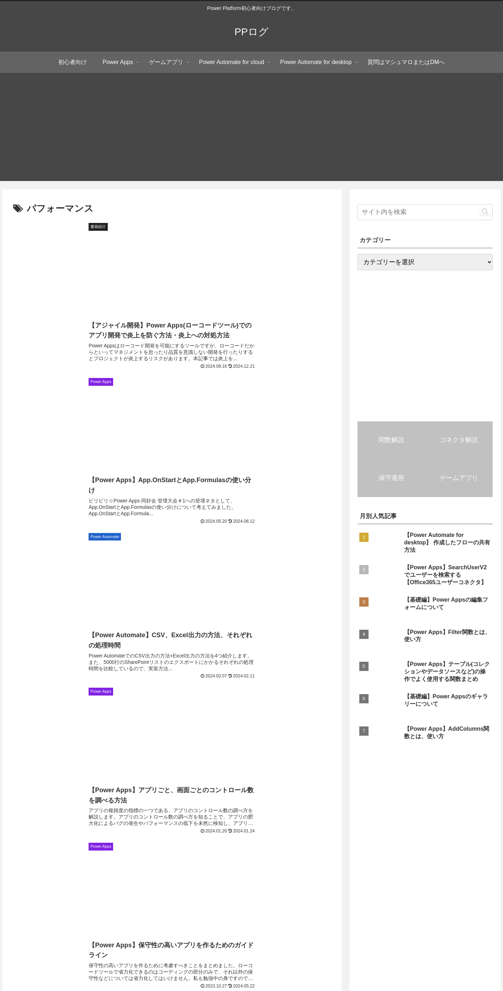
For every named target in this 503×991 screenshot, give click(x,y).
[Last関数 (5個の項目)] (317, 824)
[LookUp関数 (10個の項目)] (346, 800)
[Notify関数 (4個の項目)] (114, 836)
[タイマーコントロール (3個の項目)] (49, 860)
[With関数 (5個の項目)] (432, 824)
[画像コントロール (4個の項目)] (417, 836)
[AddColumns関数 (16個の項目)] (151, 800)
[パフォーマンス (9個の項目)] (429, 800)
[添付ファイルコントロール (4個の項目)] (356, 836)
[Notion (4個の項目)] (267, 836)
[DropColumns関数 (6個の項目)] (475, 812)
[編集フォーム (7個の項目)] (145, 812)
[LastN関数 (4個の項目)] (196, 836)
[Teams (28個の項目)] (62, 800)
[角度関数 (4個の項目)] (63, 848)
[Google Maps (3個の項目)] (218, 848)
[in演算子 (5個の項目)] (17, 836)
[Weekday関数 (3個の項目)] (385, 860)
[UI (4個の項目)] (84, 836)
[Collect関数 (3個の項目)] (212, 860)
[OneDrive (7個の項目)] (103, 812)
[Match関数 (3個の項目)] (465, 860)
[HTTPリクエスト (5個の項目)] (223, 824)
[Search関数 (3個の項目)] (482, 848)
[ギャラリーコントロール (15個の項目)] (214, 800)
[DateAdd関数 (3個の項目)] (345, 848)
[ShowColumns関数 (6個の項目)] (319, 812)
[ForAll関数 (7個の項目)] (20, 812)
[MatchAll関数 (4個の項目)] (155, 836)
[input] (425, 212)
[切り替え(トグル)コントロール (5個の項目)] (157, 824)
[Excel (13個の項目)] (307, 800)
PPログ (73, 891)
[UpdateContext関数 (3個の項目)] (298, 860)
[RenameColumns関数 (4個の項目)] (473, 836)
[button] (485, 211)
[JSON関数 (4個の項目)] (53, 836)
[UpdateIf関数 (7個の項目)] (192, 812)
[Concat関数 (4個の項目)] (101, 848)
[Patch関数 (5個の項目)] (96, 824)
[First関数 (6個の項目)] (234, 812)
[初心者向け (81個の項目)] (22, 800)
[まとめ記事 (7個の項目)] (62, 812)
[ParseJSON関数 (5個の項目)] (477, 824)
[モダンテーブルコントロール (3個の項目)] (159, 848)
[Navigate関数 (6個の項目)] (371, 812)
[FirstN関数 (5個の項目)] (356, 824)
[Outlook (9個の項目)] (387, 800)
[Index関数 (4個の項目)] (234, 836)
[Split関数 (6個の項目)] (272, 812)
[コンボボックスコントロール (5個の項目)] (38, 824)
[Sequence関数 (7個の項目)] (478, 800)
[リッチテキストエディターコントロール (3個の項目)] (414, 848)
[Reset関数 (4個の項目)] (302, 836)
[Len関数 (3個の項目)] (305, 848)
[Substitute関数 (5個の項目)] (273, 824)
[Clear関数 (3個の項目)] (136, 860)
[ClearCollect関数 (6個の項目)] (421, 812)
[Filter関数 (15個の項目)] (269, 800)
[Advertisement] (251, 131)
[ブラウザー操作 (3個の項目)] (264, 848)
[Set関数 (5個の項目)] (394, 824)
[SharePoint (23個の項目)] (101, 800)
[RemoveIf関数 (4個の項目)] (23, 848)
